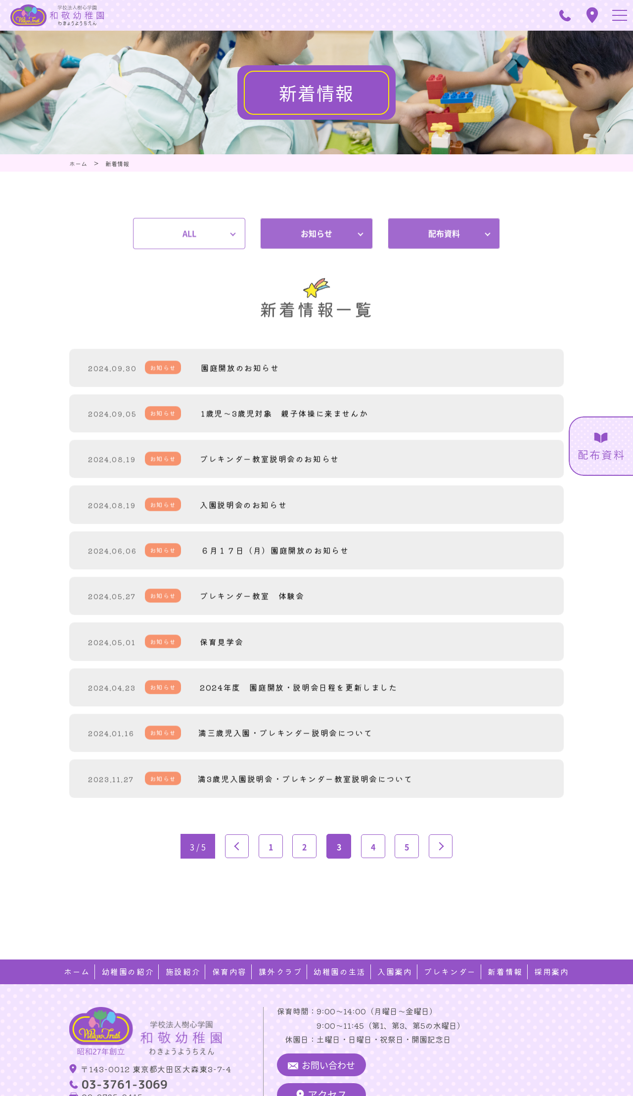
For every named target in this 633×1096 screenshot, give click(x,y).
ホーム (77, 927)
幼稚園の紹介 (128, 927)
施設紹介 (183, 927)
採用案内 (551, 927)
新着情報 (505, 927)
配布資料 (444, 223)
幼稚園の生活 (340, 927)
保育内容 (229, 927)
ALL (189, 223)
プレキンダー (450, 927)
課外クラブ (280, 927)
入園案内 (394, 927)
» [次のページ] (442, 853)
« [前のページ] (235, 853)
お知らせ (316, 223)
